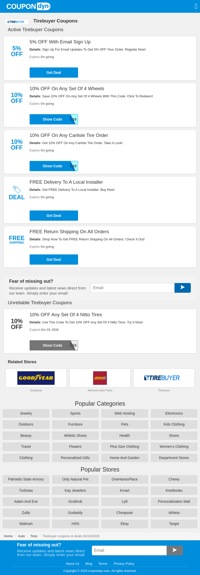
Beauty (26, 435)
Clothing (25, 458)
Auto (21, 536)
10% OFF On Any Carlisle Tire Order (69, 135)
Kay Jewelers (75, 490)
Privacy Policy (124, 564)
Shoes (174, 435)
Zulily (26, 513)
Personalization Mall (174, 501)
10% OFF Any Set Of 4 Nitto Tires (66, 314)
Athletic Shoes (75, 435)
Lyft (125, 501)
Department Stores (174, 458)
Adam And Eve (26, 501)
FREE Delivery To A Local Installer (66, 182)
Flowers (75, 446)
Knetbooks (174, 490)
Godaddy (75, 513)
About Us (72, 564)
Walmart (26, 524)
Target (174, 524)
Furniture (75, 424)
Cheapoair (124, 513)
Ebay (125, 524)
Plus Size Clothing (124, 446)
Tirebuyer (164, 390)
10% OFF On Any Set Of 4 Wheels (67, 88)
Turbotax (26, 490)
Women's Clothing (174, 446)
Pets (124, 424)
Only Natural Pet (75, 479)
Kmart (124, 490)
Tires (33, 536)
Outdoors (26, 424)
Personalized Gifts (75, 458)
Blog (88, 564)
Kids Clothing (174, 424)
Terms (102, 564)
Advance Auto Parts (100, 390)
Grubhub (75, 501)
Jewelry (26, 413)
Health (125, 435)
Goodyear (36, 390)
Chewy (174, 479)
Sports (75, 413)
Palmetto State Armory (26, 479)
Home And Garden (125, 458)
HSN (75, 524)
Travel (26, 446)
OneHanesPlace (125, 479)
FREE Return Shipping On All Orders (69, 231)
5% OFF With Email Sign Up (60, 41)
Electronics (174, 413)
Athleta (174, 513)
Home (8, 536)
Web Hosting (125, 413)
